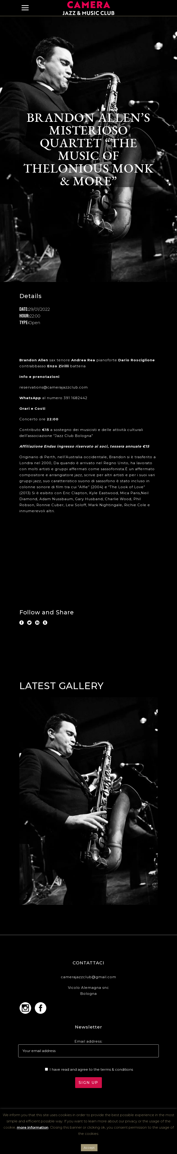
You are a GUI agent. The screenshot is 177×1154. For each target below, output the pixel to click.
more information (32, 1127)
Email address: (88, 1041)
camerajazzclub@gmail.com (88, 977)
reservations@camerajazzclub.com (53, 387)
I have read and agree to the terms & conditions (91, 1069)
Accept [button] (89, 1147)
